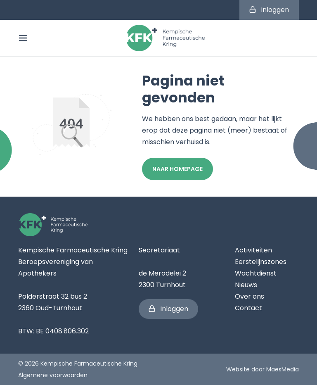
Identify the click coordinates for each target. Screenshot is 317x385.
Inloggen (269, 9)
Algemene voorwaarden (53, 375)
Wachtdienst (256, 273)
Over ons (249, 296)
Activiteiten (253, 250)
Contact (248, 308)
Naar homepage (177, 169)
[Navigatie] (23, 38)
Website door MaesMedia (262, 369)
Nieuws (246, 285)
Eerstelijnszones (260, 261)
